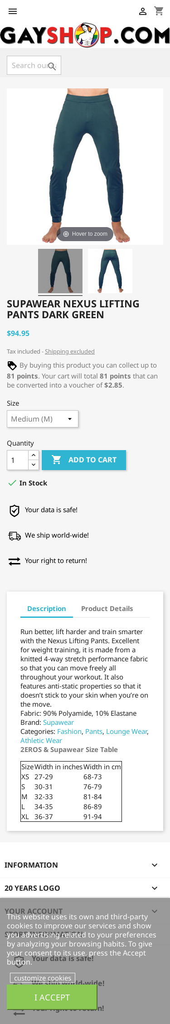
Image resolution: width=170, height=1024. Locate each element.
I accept (52, 997)
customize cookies (42, 977)
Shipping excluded (70, 351)
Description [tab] (46, 608)
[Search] (34, 65)
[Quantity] (18, 460)
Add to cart (84, 460)
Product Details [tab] (107, 608)
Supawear (58, 722)
